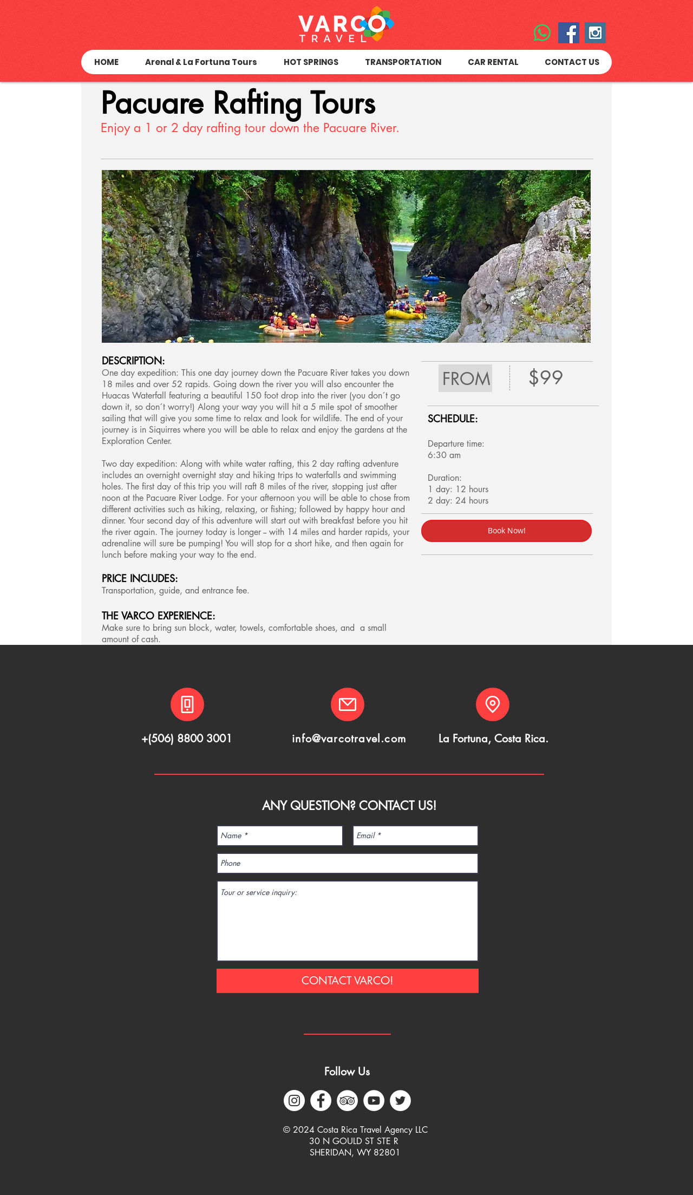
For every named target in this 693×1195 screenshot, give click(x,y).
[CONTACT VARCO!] (348, 981)
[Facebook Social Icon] (568, 32)
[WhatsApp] (542, 32)
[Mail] (347, 704)
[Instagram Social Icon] (595, 32)
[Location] (492, 704)
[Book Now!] (506, 531)
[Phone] (187, 704)
